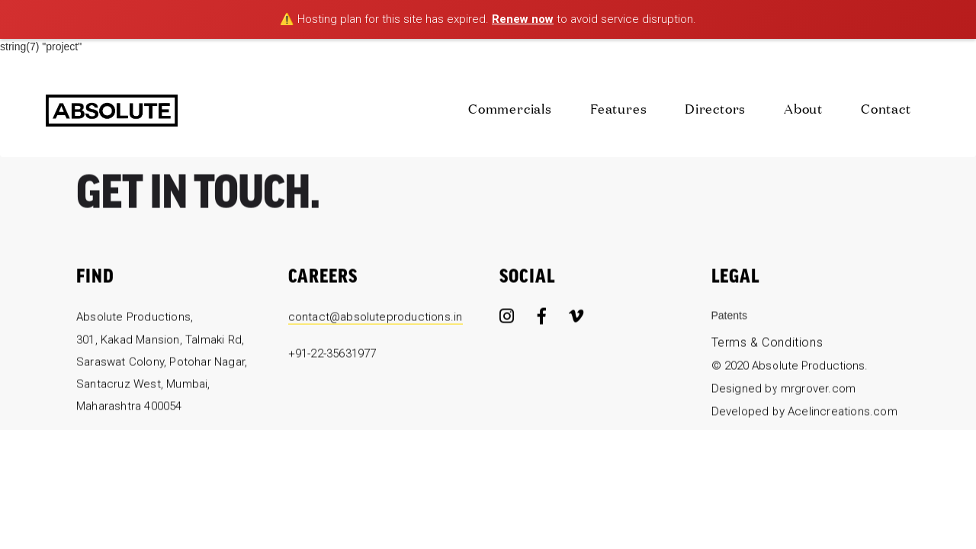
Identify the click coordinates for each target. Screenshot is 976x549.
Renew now (523, 19)
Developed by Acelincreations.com (804, 414)
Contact (886, 107)
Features (618, 107)
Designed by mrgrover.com (783, 392)
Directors (715, 107)
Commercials (510, 107)
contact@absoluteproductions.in (375, 320)
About (803, 107)
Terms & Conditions (767, 346)
